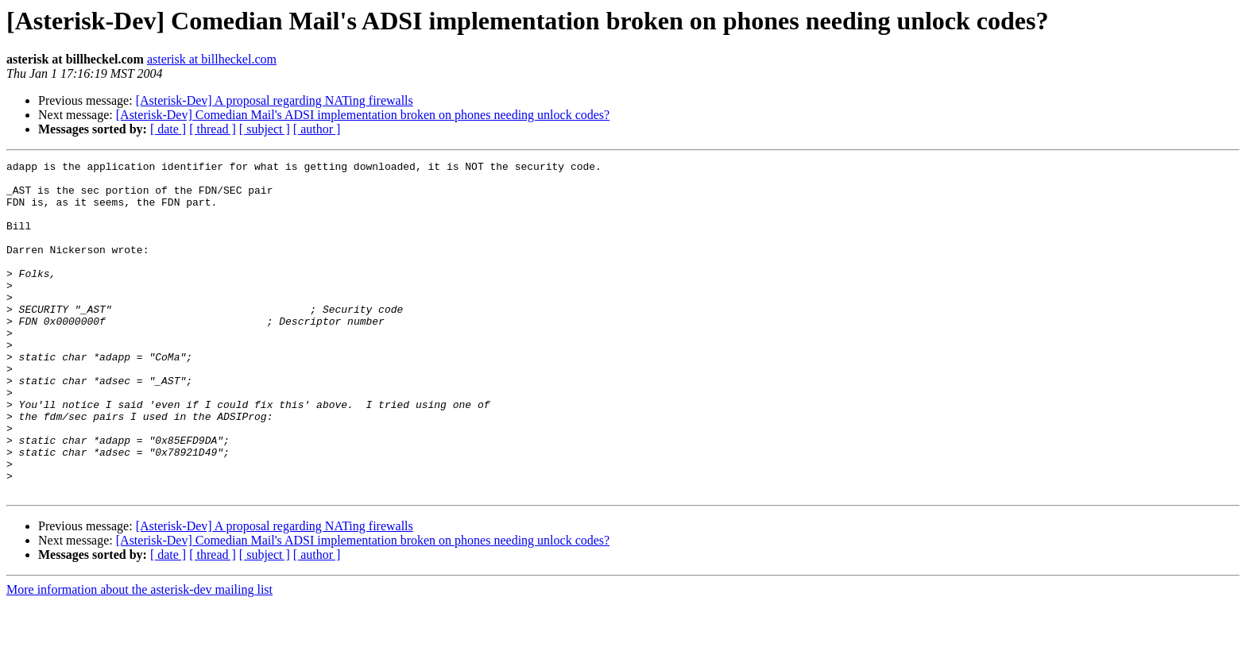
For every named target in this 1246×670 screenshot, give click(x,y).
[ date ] (168, 129)
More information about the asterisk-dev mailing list (139, 656)
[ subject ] (264, 129)
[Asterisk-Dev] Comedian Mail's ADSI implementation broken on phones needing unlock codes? (362, 114)
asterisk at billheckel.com (212, 59)
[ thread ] (212, 129)
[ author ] (317, 129)
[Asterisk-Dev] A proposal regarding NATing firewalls (274, 100)
